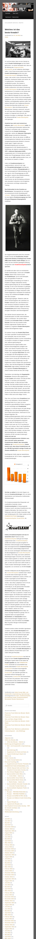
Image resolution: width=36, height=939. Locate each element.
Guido (6, 37)
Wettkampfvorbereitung (12, 812)
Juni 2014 (7, 884)
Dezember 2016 (9, 826)
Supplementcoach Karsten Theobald (17, 764)
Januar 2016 (8, 847)
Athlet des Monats (10, 740)
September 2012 (9, 926)
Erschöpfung (8, 697)
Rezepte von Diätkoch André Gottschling (19, 798)
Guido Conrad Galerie (13, 760)
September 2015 (9, 854)
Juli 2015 (7, 858)
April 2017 (8, 825)
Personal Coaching (10, 762)
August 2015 (8, 856)
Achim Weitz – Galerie (15, 776)
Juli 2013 (7, 906)
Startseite (7, 13)
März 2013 (8, 914)
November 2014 (9, 874)
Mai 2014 (7, 886)
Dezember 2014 (9, 872)
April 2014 (8, 888)
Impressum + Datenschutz (12, 17)
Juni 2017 (7, 821)
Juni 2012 (7, 932)
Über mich (15, 13)
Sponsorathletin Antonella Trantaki (17, 784)
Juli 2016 (7, 835)
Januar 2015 (8, 870)
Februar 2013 (9, 916)
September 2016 (9, 831)
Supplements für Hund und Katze (16, 752)
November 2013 (9, 898)
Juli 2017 (7, 819)
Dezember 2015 (9, 849)
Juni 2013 (7, 908)
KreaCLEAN (8, 672)
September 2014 (9, 879)
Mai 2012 (7, 934)
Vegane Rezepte (11, 802)
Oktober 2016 (9, 829)
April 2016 (8, 840)
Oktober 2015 (9, 852)
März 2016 (8, 842)
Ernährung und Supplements (13, 744)
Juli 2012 (7, 930)
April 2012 (8, 936)
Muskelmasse (20, 699)
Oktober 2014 (9, 877)
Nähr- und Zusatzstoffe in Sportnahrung (18, 746)
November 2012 (9, 922)
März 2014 (8, 890)
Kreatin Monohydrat (11, 89)
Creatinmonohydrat (25, 695)
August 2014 (8, 880)
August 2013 (8, 904)
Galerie (7, 756)
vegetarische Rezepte (13, 804)
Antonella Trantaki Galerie (16, 786)
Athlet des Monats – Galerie (15, 742)
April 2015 (8, 865)
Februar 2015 (9, 868)
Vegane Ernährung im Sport (15, 754)
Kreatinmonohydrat (18, 444)
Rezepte (7, 790)
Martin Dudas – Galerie (16, 782)
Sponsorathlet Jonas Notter (15, 778)
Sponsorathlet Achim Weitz (15, 774)
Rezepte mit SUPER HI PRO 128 (16, 796)
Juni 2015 (7, 861)
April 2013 (8, 912)
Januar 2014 (8, 894)
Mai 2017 (7, 823)
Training (7, 810)
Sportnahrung (25, 694)
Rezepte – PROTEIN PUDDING (16, 794)
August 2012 (8, 928)
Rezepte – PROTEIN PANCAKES (16, 792)
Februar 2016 (9, 845)
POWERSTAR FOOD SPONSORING (15, 766)
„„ (14, 518)
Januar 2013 (8, 918)
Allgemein (8, 738)
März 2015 (8, 866)
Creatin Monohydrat (22, 117)
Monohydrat (8, 699)
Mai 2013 (7, 910)
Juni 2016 (7, 837)
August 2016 (8, 833)
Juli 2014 (7, 882)
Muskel (14, 699)
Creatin (17, 695)
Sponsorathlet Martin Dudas (15, 780)
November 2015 (9, 851)
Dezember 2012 (9, 920)
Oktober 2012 (9, 924)
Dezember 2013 (9, 896)
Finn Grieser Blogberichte (14, 772)
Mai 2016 (7, 839)
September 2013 (9, 902)
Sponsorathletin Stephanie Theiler (17, 788)
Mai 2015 (7, 863)
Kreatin (14, 697)
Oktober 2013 (9, 900)
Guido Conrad (18, 692)
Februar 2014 (9, 893)
